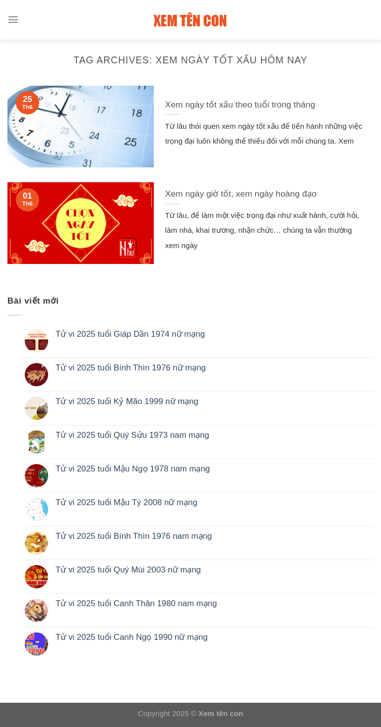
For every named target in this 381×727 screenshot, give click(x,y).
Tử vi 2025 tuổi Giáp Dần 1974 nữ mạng (130, 334)
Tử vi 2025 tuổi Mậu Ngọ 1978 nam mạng (133, 468)
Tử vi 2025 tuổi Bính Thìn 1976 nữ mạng (131, 367)
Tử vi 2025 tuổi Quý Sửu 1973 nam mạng (132, 435)
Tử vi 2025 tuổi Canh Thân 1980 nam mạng (136, 603)
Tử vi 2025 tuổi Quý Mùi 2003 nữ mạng (128, 569)
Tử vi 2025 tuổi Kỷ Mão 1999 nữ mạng (127, 401)
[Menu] (13, 19)
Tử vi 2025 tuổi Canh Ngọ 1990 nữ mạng (132, 637)
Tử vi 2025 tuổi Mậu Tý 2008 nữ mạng (126, 502)
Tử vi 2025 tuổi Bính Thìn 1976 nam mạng (134, 536)
